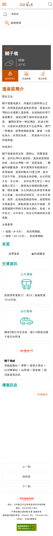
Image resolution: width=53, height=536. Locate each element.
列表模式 (42, 394)
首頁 (5, 14)
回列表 (26, 476)
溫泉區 (15, 14)
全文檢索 (50, 4)
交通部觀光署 (27, 499)
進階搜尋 (16, 22)
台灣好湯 (26, 4)
